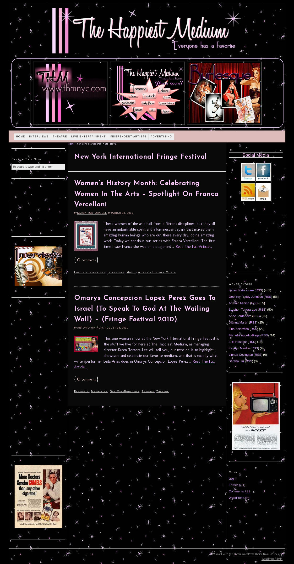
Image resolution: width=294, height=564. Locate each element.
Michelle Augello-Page (244, 335)
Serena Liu (236, 361)
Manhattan (99, 391)
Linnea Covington (241, 354)
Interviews (39, 136)
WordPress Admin (272, 558)
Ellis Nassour (238, 342)
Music (131, 272)
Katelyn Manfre (239, 348)
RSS (259, 290)
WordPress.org (239, 498)
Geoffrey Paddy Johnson (246, 296)
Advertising (161, 136)
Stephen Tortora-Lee (243, 309)
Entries (237, 485)
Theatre (60, 136)
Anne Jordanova (240, 316)
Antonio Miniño (89, 327)
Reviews (148, 391)
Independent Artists (128, 136)
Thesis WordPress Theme (248, 554)
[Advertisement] (38, 207)
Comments (240, 491)
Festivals (81, 391)
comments (86, 260)
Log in (233, 478)
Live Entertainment (88, 136)
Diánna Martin (238, 322)
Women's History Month (157, 272)
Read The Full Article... (194, 246)
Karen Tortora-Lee (92, 213)
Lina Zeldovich (239, 329)
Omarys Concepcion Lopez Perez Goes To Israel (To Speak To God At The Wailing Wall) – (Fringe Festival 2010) (145, 309)
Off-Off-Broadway (124, 391)
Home (20, 136)
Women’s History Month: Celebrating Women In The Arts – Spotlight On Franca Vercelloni (146, 194)
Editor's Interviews (89, 272)
